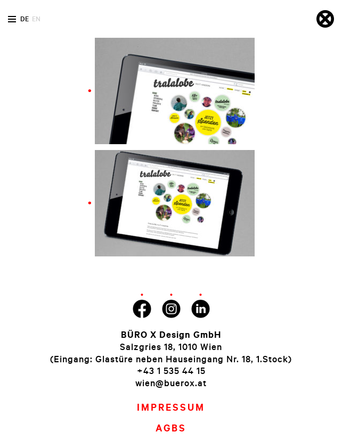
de (24, 18)
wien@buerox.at (171, 382)
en (36, 18)
